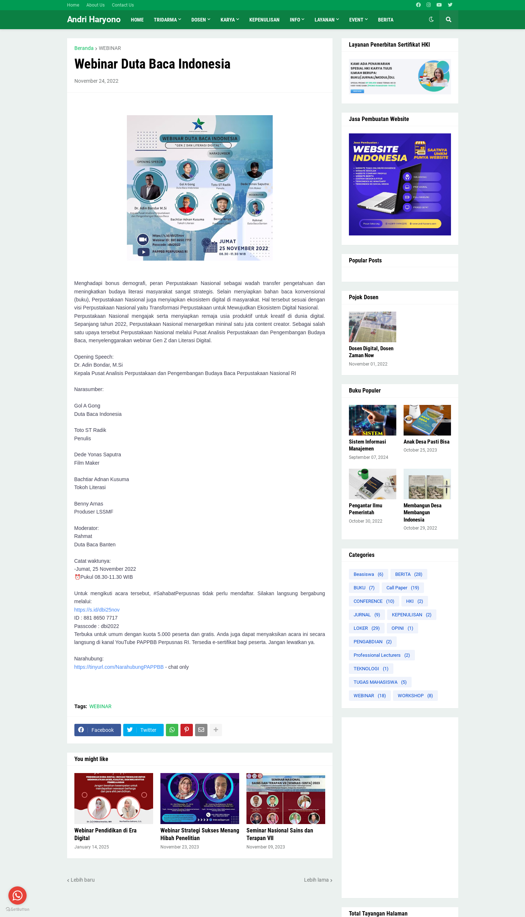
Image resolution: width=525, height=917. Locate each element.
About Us (95, 5)
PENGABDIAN (373, 641)
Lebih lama (316, 880)
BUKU (364, 587)
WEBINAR (110, 48)
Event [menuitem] (356, 20)
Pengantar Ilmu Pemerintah (365, 509)
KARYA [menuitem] (228, 20)
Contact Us (123, 5)
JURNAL (367, 614)
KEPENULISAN (412, 614)
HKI (414, 601)
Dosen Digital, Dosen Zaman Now (371, 352)
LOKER (367, 628)
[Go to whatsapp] (17, 895)
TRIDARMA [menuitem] (165, 20)
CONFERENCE (374, 601)
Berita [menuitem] (385, 20)
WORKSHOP (415, 695)
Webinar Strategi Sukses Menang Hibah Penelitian (199, 834)
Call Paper (402, 587)
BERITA (409, 574)
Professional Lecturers (382, 655)
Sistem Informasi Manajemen (367, 445)
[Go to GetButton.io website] (17, 909)
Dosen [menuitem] (198, 20)
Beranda (84, 48)
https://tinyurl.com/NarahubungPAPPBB (119, 667)
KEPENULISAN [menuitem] (264, 20)
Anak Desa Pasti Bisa (427, 441)
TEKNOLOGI (371, 668)
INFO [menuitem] (295, 20)
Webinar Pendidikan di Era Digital (105, 834)
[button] (431, 19)
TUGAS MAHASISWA (380, 682)
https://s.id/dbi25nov (97, 610)
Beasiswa (369, 574)
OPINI (402, 628)
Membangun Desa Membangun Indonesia (423, 512)
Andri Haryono (94, 19)
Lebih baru (83, 880)
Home (73, 5)
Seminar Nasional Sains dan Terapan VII (279, 834)
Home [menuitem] (137, 20)
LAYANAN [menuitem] (325, 20)
